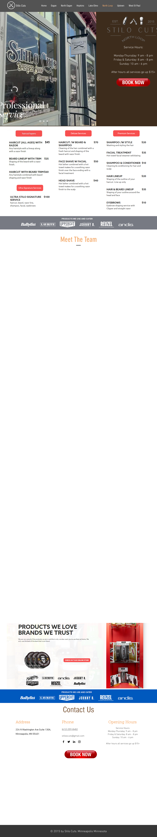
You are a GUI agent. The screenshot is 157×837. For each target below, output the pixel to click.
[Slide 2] (43, 121)
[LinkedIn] (74, 741)
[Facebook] (63, 741)
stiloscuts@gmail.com (73, 736)
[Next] (92, 69)
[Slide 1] (40, 121)
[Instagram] (79, 741)
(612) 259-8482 (70, 729)
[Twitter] (68, 741)
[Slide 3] (47, 121)
